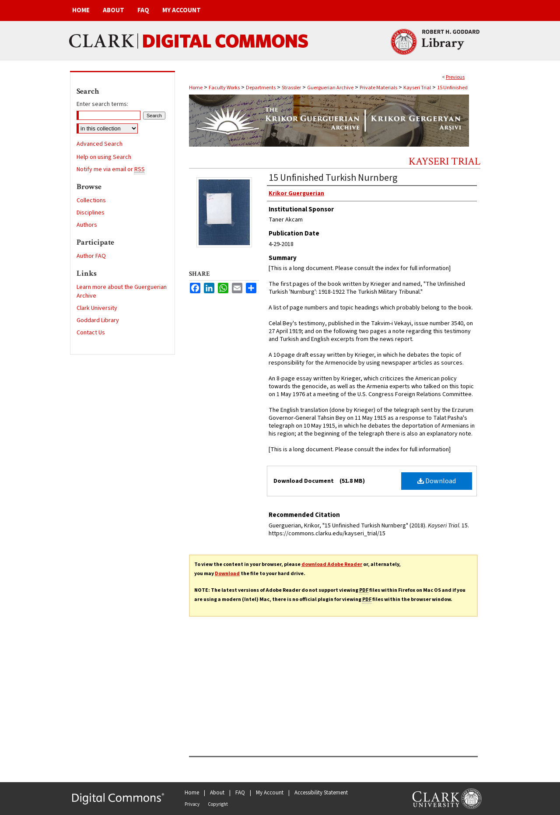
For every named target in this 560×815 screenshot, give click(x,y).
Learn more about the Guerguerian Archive (122, 291)
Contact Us (91, 332)
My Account (270, 793)
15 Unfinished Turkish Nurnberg (333, 178)
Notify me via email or (111, 169)
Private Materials (378, 87)
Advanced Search (99, 144)
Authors (87, 225)
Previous (455, 77)
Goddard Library (98, 320)
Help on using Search (104, 157)
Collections (91, 200)
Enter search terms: (102, 104)
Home (196, 87)
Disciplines (91, 212)
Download (436, 481)
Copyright (218, 804)
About (217, 793)
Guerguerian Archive (330, 87)
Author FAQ (91, 256)
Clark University (97, 308)
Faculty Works (224, 87)
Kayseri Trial (417, 87)
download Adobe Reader (331, 564)
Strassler (291, 87)
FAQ (240, 793)
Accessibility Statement (321, 793)
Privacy (192, 804)
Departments (261, 87)
